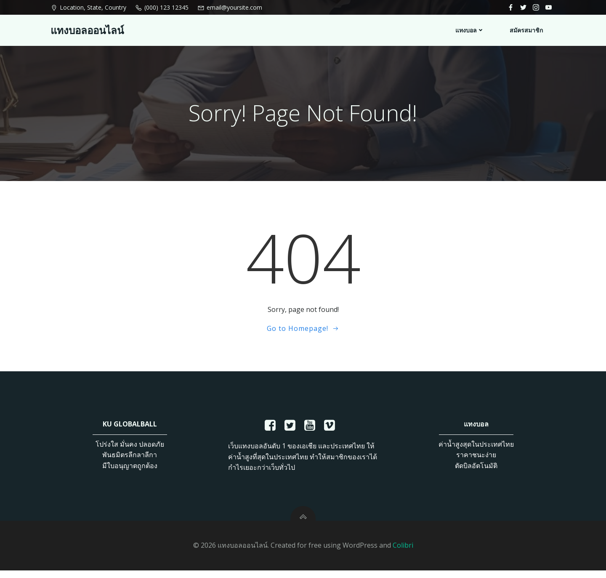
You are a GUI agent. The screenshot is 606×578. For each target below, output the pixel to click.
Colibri (403, 552)
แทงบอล (470, 30)
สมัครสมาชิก (526, 30)
